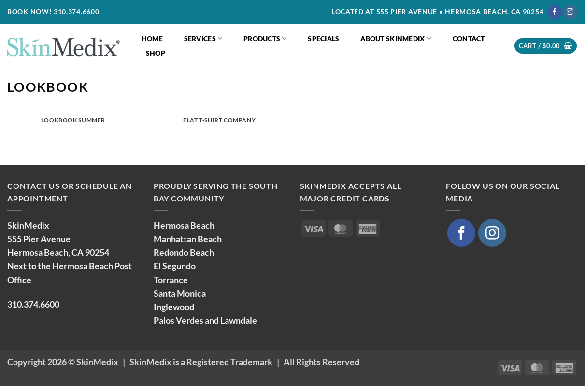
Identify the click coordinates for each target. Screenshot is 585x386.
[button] (545, 46)
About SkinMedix (395, 38)
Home (152, 38)
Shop (155, 53)
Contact (469, 38)
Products (265, 38)
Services (203, 38)
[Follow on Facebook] (555, 12)
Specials (323, 38)
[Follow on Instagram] (570, 12)
